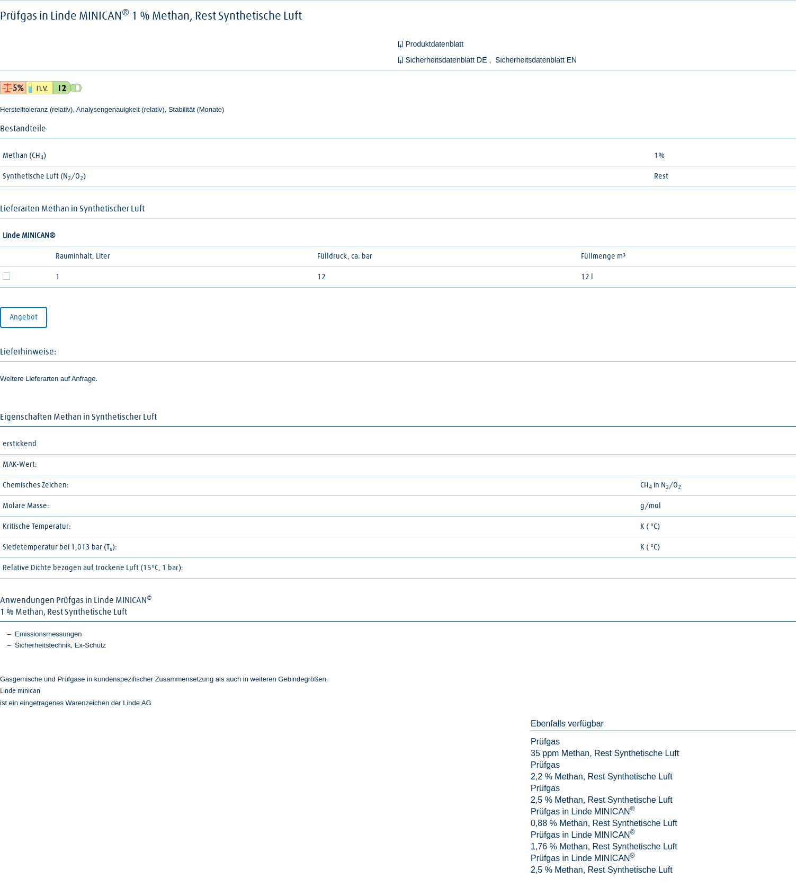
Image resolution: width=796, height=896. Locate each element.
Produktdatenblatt (434, 44)
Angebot (24, 317)
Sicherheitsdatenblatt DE (447, 60)
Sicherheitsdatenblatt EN (536, 60)
